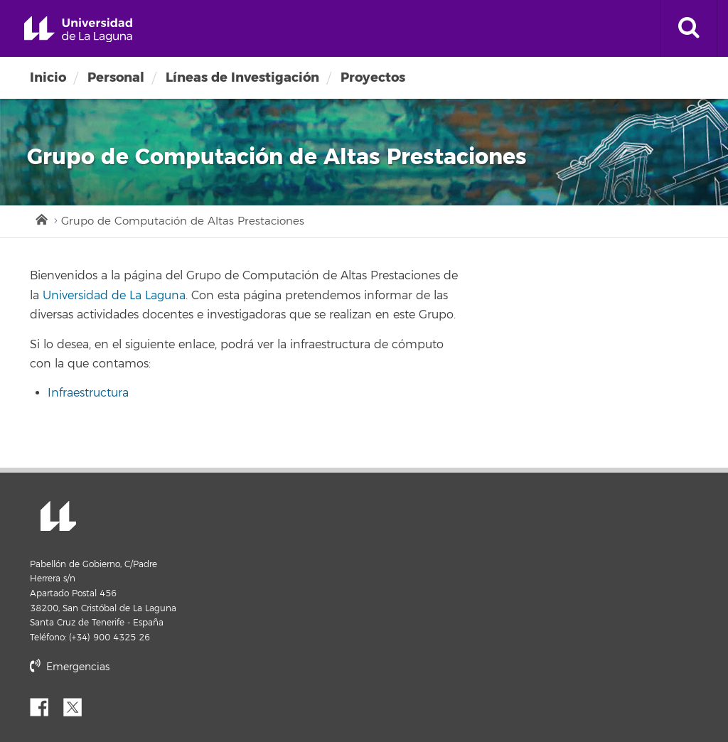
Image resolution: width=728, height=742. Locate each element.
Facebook (45, 705)
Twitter (78, 705)
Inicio (48, 77)
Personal (115, 77)
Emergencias (69, 667)
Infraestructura (88, 393)
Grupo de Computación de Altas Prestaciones (182, 221)
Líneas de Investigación (242, 77)
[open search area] (688, 28)
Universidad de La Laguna (78, 29)
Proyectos (373, 77)
